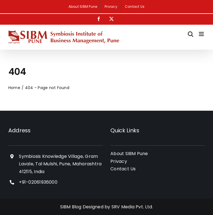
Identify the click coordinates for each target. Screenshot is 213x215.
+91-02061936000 (38, 182)
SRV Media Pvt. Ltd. (132, 207)
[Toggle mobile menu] (202, 34)
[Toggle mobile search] (190, 34)
